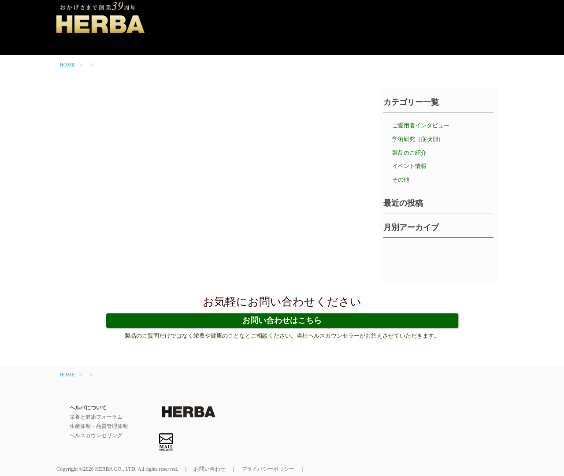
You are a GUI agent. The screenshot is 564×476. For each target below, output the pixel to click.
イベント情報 (409, 166)
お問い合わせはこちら (282, 320)
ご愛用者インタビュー (420, 125)
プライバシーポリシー (267, 469)
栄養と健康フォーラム (96, 417)
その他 (400, 179)
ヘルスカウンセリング (96, 435)
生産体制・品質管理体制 (99, 426)
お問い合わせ (210, 469)
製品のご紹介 (409, 152)
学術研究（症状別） (418, 139)
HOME (67, 65)
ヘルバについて (88, 408)
